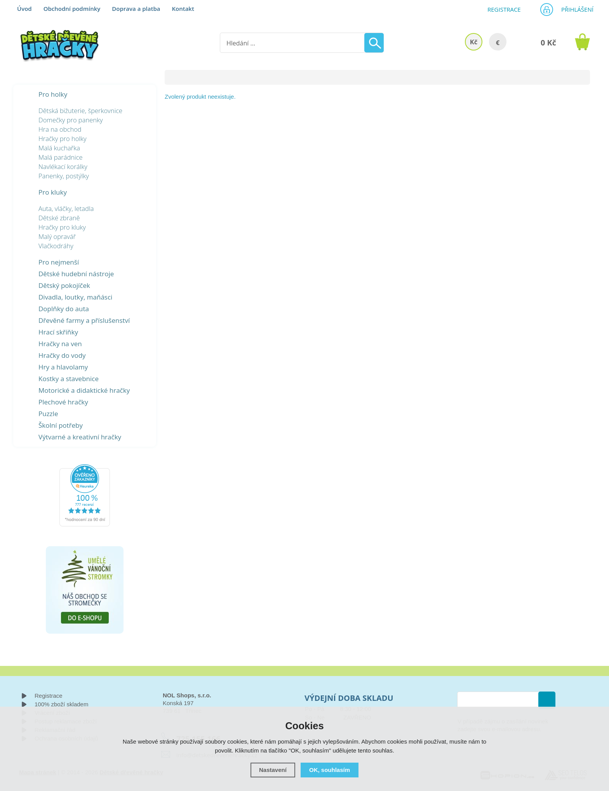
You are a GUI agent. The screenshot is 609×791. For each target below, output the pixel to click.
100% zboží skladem (61, 704)
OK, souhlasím (329, 770)
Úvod (24, 8)
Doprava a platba (136, 8)
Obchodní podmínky (72, 8)
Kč (473, 41)
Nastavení (273, 770)
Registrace (501, 9)
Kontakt (183, 8)
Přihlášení (574, 9)
